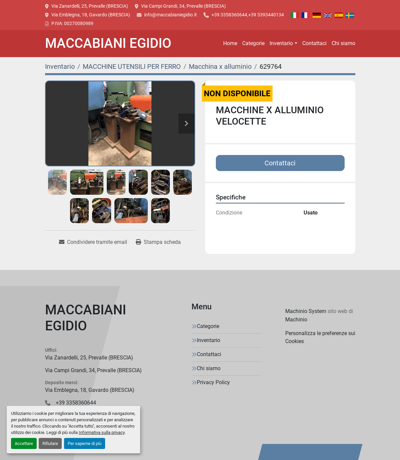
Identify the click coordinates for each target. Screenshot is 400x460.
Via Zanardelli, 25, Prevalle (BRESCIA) (89, 6)
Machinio (296, 319)
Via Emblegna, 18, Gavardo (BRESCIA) (90, 14)
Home (230, 43)
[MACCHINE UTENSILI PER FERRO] (132, 66)
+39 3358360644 (229, 14)
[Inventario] (60, 66)
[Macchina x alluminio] (220, 66)
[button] (283, 43)
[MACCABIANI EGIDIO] (93, 319)
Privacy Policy (213, 382)
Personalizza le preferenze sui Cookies (320, 337)
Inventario (281, 43)
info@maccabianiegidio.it (170, 14)
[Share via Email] (93, 242)
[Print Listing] (158, 242)
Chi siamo (343, 43)
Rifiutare (50, 443)
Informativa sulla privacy (101, 432)
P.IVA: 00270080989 (72, 23)
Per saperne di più (84, 443)
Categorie (253, 43)
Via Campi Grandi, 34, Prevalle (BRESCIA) (183, 6)
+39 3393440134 (266, 14)
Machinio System (305, 311)
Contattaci (314, 43)
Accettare (24, 443)
